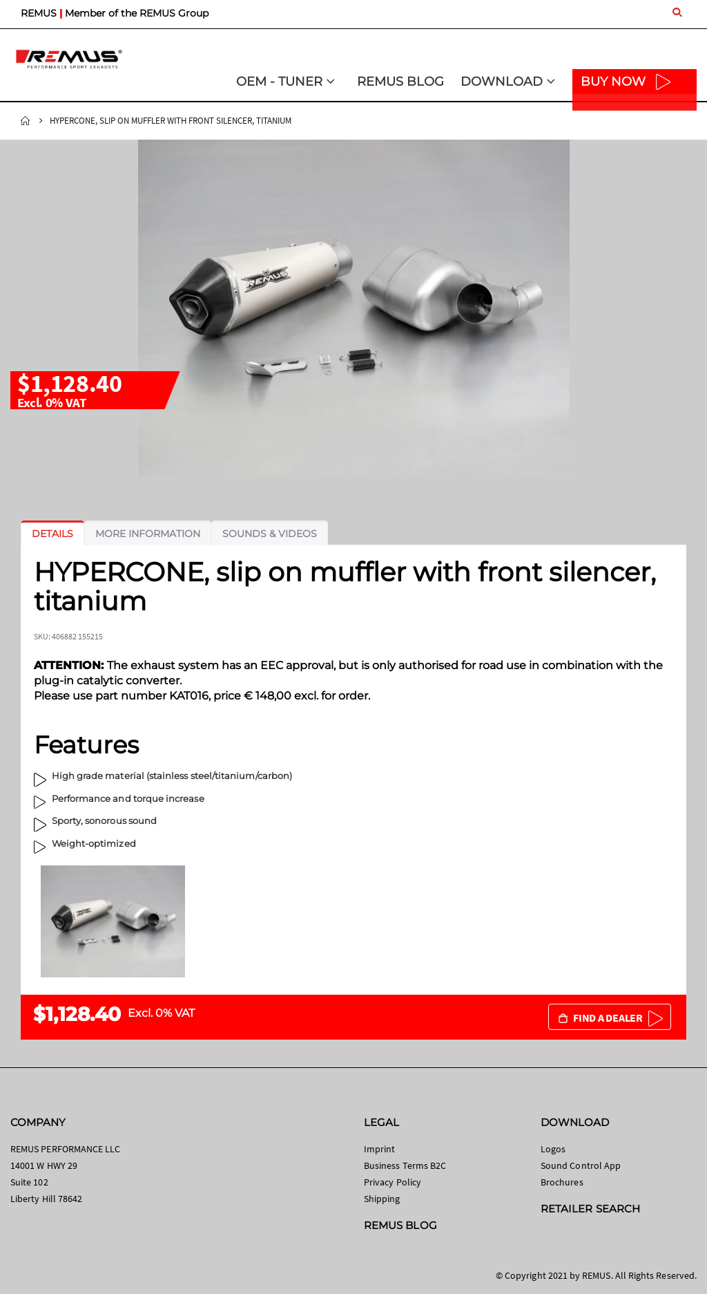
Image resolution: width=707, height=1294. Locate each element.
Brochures (562, 1182)
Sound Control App (581, 1165)
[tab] (52, 534)
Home (25, 121)
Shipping (382, 1198)
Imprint (379, 1149)
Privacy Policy (392, 1182)
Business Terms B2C (405, 1165)
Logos (553, 1149)
